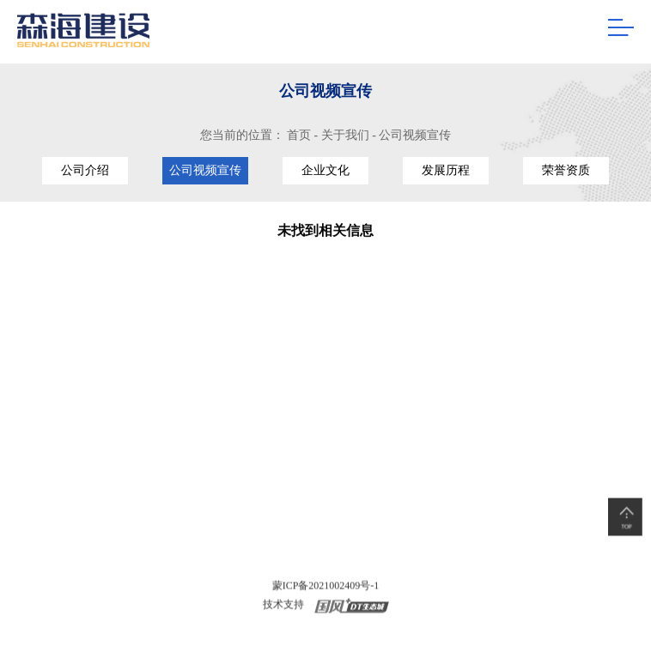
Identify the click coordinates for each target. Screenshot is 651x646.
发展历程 (446, 170)
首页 (299, 135)
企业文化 (325, 170)
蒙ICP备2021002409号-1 (326, 587)
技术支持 (283, 606)
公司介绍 (85, 170)
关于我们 (345, 135)
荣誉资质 (566, 170)
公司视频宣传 (415, 135)
